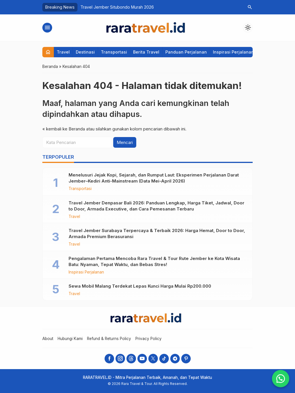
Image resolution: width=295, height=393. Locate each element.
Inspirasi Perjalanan (233, 52)
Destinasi (85, 52)
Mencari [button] (125, 142)
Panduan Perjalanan (186, 52)
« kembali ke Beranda (63, 129)
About (47, 338)
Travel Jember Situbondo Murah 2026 (117, 7)
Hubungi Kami (70, 338)
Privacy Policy (148, 338)
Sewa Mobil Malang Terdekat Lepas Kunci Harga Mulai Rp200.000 (140, 286)
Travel (63, 52)
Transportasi (114, 52)
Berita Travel (146, 52)
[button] (280, 378)
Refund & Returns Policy (109, 338)
